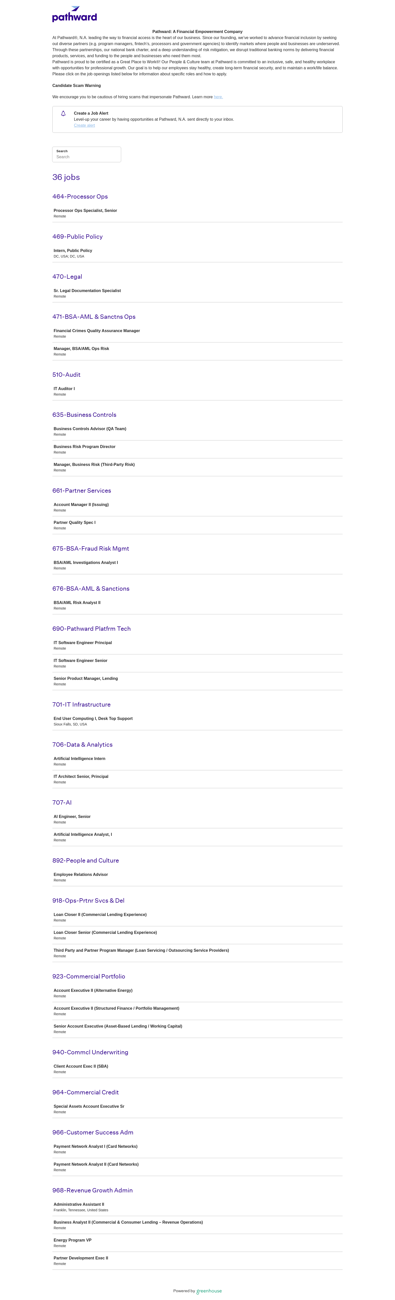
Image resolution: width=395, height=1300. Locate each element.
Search (62, 151)
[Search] (86, 157)
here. (218, 97)
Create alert (84, 125)
